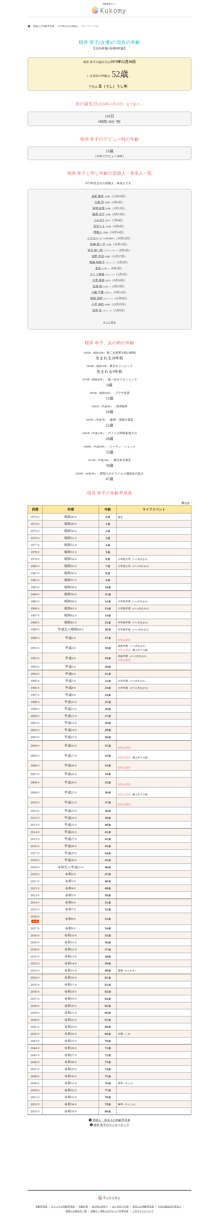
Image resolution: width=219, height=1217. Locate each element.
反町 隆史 (97, 196)
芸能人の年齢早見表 (43, 26)
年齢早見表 (41, 1206)
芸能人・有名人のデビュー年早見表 (109, 1211)
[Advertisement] (109, 1155)
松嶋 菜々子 (97, 244)
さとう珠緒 (97, 274)
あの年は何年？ (100, 1206)
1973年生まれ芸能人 (68, 26)
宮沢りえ (99, 226)
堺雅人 (97, 232)
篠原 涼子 (98, 214)
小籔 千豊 (97, 292)
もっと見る (109, 322)
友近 (98, 268)
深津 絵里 (98, 208)
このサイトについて (143, 1211)
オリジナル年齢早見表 (63, 1206)
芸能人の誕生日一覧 (76, 1211)
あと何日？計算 (120, 1206)
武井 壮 (97, 310)
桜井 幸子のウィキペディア (111, 1124)
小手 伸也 (97, 304)
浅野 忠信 (98, 256)
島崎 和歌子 (97, 262)
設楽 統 (97, 286)
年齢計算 (83, 1206)
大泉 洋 (99, 202)
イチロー (93, 238)
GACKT (99, 220)
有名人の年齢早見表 (143, 1206)
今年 (185, 502)
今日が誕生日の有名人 (169, 1206)
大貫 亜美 (98, 280)
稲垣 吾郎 (96, 298)
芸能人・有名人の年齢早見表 (111, 1120)
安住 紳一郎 (95, 250)
